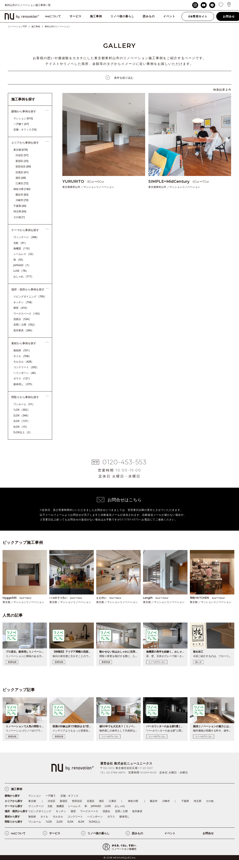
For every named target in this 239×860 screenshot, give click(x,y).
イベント (169, 16)
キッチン (23, 302)
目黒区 (22, 172)
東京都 (20, 149)
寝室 (21, 308)
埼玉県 (19, 211)
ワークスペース (27, 313)
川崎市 (22, 200)
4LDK (20, 427)
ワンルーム (24, 404)
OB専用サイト (198, 16)
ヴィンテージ (26, 237)
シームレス (24, 254)
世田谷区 (23, 166)
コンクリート (26, 367)
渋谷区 (22, 155)
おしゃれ (23, 276)
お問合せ (208, 833)
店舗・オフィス (25, 129)
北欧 (20, 243)
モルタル (23, 361)
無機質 (22, 248)
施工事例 (96, 16)
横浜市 (22, 194)
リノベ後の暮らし (122, 16)
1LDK (21, 409)
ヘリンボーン (25, 373)
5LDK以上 (22, 432)
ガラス (22, 378)
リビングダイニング (30, 296)
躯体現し (23, 384)
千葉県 (19, 206)
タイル (22, 356)
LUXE (20, 271)
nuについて (53, 16)
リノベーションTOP (17, 26)
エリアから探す (14, 801)
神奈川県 (21, 189)
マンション (23, 118)
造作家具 (23, 330)
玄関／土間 (24, 324)
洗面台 (22, 319)
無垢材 (22, 350)
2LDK (21, 415)
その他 (19, 217)
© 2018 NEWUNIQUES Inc (119, 857)
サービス (76, 16)
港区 (21, 178)
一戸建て (21, 124)
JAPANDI (22, 265)
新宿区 (22, 161)
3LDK (21, 421)
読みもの (149, 16)
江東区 (22, 183)
